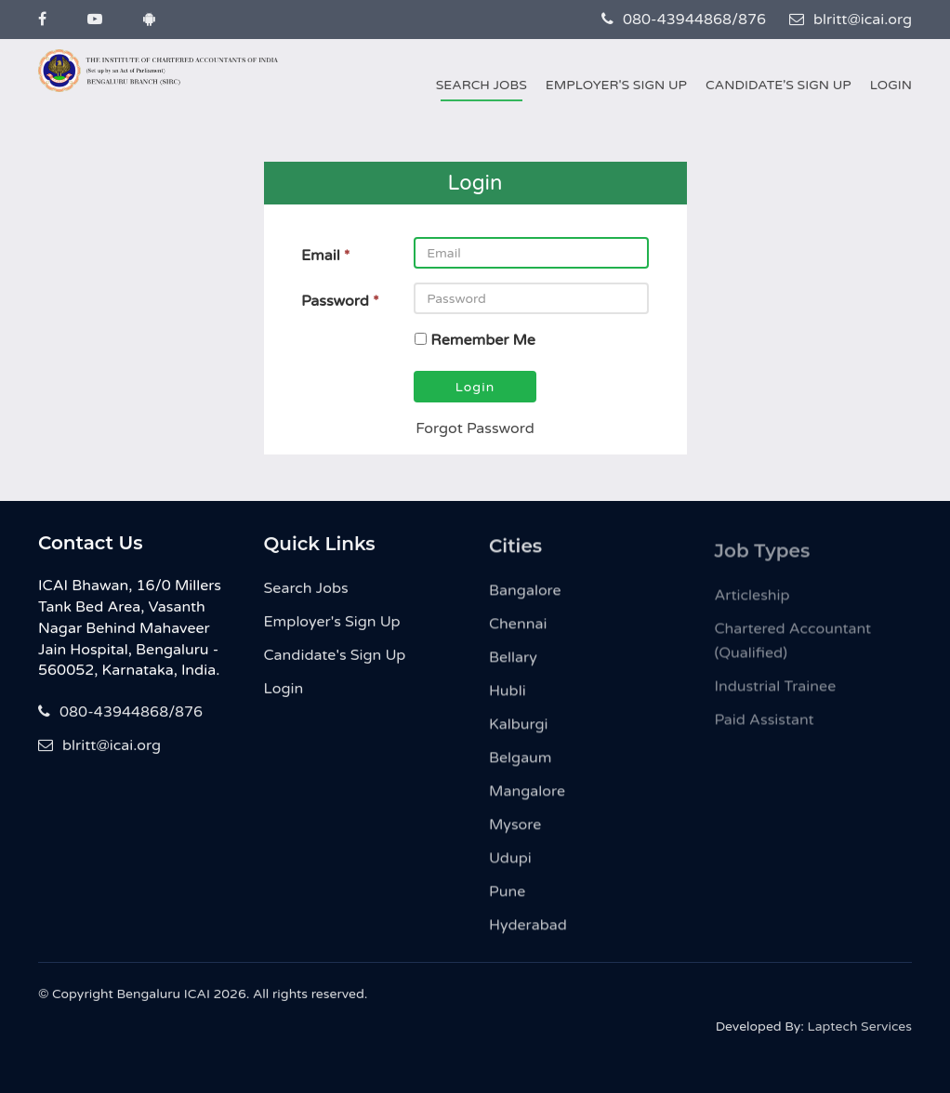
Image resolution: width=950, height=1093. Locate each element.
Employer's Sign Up (616, 85)
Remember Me (482, 340)
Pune (507, 905)
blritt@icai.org (850, 19)
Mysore (515, 838)
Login (891, 85)
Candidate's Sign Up (778, 85)
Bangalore (525, 604)
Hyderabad (528, 938)
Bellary (513, 671)
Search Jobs (481, 85)
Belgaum (520, 771)
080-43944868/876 (683, 19)
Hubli (507, 704)
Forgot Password (475, 428)
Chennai (518, 637)
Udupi (510, 872)
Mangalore (527, 805)
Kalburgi (518, 738)
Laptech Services (860, 1035)
